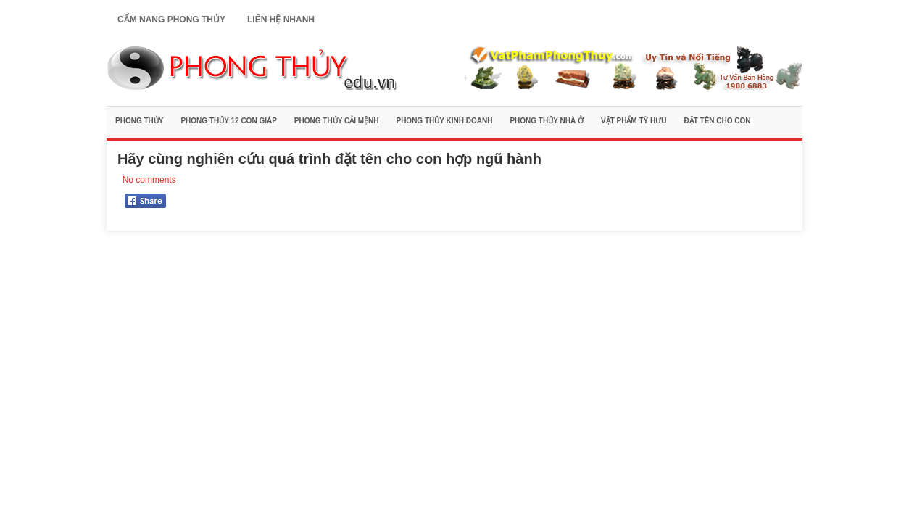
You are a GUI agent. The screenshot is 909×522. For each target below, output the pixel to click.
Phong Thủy (139, 121)
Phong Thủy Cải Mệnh (336, 121)
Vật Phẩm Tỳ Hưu (634, 121)
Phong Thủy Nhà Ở (547, 121)
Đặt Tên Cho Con (717, 121)
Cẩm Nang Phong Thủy (171, 19)
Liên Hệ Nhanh (281, 19)
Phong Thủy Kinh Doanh (444, 121)
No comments (149, 180)
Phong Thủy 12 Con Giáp (228, 121)
